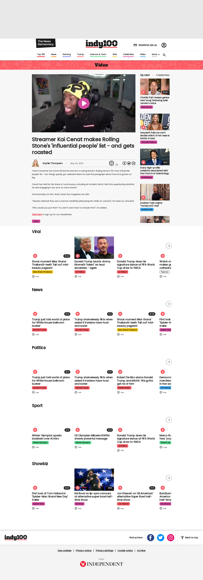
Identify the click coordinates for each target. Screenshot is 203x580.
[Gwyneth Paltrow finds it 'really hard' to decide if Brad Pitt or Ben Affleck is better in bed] (155, 122)
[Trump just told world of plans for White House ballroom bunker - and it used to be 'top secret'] (51, 306)
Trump (80, 54)
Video (143, 54)
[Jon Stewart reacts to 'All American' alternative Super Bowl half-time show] (136, 480)
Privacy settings (104, 550)
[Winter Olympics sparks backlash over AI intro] (51, 421)
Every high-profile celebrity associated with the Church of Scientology (154, 170)
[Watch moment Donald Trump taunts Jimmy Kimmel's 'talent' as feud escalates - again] (94, 247)
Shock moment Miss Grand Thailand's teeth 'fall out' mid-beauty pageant (50, 265)
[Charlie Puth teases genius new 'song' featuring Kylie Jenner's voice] (155, 87)
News (53, 54)
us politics (80, 272)
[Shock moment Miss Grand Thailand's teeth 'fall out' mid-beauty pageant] (51, 247)
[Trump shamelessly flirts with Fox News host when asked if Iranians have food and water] (94, 306)
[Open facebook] (150, 537)
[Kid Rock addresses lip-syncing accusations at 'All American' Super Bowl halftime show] (94, 480)
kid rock (79, 504)
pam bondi (165, 388)
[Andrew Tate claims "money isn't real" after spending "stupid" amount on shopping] (155, 192)
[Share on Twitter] (129, 163)
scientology (146, 177)
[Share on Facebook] (124, 163)
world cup (165, 442)
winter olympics (40, 442)
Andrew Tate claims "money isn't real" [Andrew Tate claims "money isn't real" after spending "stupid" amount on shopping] (151, 204)
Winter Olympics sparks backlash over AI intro (47, 437)
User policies (64, 550)
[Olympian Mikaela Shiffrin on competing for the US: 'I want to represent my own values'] (94, 421)
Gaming (67, 54)
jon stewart (123, 504)
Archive (141, 550)
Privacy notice (83, 550)
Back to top (189, 537)
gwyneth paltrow (148, 142)
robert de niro (124, 388)
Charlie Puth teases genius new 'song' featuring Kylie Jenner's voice (154, 100)
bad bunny (166, 504)
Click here (37, 214)
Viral (115, 54)
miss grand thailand (42, 272)
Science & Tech (98, 54)
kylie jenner (146, 107)
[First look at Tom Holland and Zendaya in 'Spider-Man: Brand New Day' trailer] (51, 480)
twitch (36, 221)
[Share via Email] (133, 163)
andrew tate (146, 209)
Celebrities (128, 54)
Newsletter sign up (148, 44)
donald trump (39, 330)
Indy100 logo (102, 44)
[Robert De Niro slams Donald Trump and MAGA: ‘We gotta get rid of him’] (136, 364)
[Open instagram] (170, 537)
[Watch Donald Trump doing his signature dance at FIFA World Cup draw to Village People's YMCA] (136, 247)
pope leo (164, 272)
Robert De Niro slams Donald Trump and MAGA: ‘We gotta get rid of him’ (135, 381)
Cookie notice (125, 550)
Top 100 (41, 54)
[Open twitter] (160, 537)
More (154, 54)
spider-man (166, 330)
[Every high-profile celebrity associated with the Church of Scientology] (155, 157)
